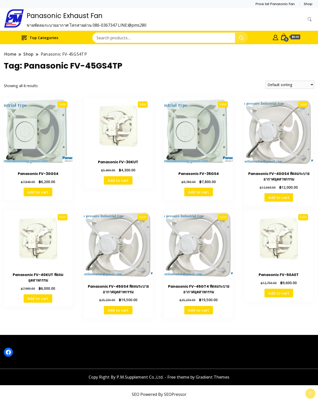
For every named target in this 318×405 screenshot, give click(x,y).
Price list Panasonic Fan (275, 4)
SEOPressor (175, 394)
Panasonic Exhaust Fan (65, 15)
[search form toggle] (309, 19)
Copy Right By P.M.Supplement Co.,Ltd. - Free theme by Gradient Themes (159, 377)
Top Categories (40, 37)
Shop (308, 4)
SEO (135, 394)
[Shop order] (289, 85)
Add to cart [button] (37, 192)
